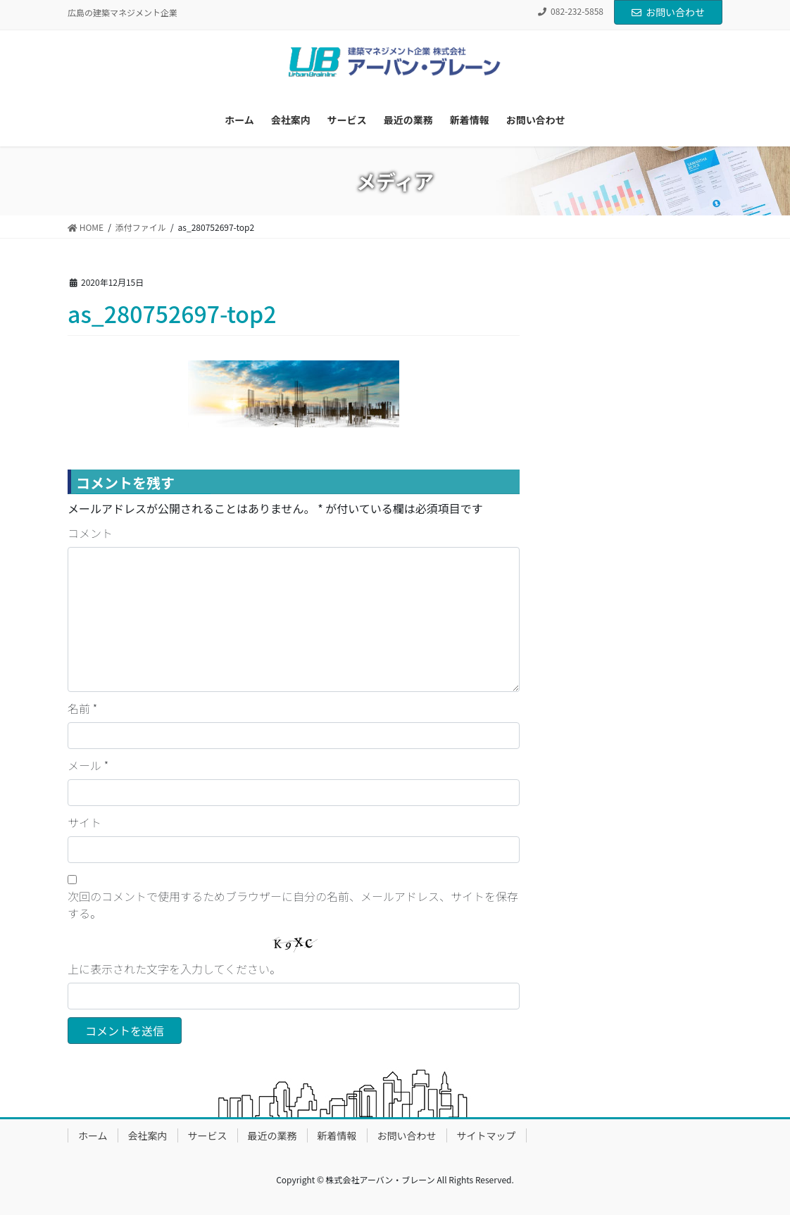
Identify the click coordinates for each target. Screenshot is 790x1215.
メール (88, 765)
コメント (90, 532)
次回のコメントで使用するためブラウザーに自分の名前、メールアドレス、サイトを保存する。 (293, 904)
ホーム (93, 1135)
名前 (82, 708)
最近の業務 (272, 1135)
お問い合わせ (668, 12)
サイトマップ (486, 1135)
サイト (84, 822)
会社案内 (148, 1135)
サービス (207, 1135)
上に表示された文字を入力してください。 (174, 968)
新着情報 (337, 1135)
